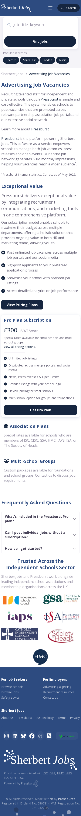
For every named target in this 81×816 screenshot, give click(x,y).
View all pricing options (19, 347)
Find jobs (40, 41)
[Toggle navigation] (50, 7)
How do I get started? (23, 548)
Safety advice (10, 697)
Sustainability (45, 718)
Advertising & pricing (57, 687)
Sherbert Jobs (12, 74)
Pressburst (49, 99)
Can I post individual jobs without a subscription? (35, 534)
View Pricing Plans (22, 304)
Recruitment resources (58, 692)
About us (7, 718)
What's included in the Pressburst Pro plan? (36, 518)
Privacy (75, 718)
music (62, 60)
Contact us (50, 697)
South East (29, 60)
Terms (61, 718)
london (47, 60)
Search (68, 8)
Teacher (11, 60)
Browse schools (12, 687)
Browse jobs (10, 692)
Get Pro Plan (40, 410)
